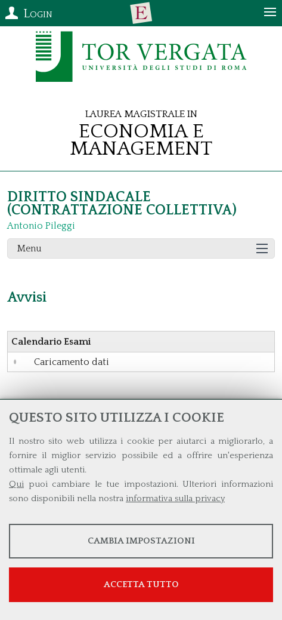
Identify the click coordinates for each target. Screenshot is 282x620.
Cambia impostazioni (141, 541)
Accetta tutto (141, 584)
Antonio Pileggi (41, 225)
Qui (16, 484)
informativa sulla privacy (175, 498)
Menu (29, 248)
